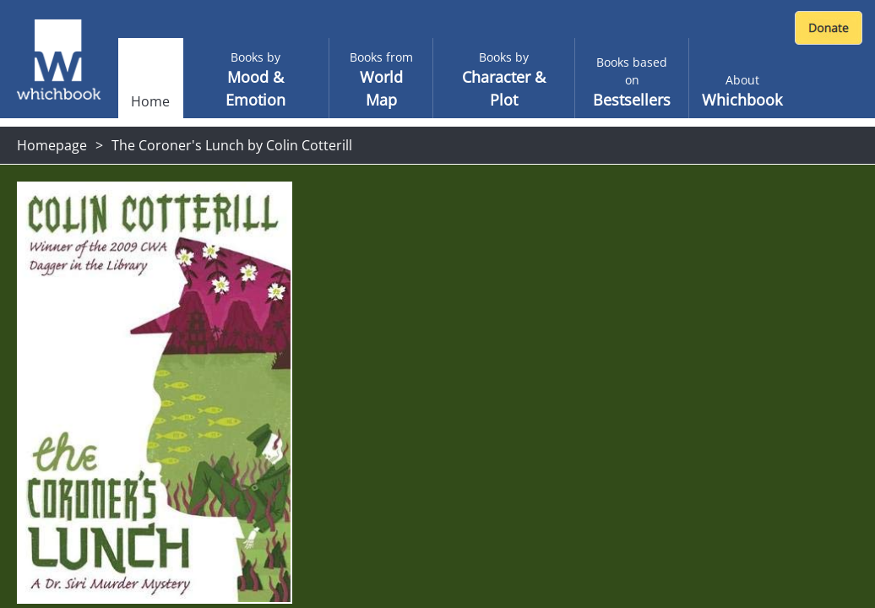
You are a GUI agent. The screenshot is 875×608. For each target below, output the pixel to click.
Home (150, 101)
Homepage (52, 145)
